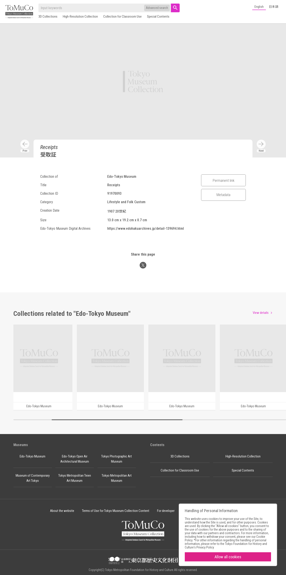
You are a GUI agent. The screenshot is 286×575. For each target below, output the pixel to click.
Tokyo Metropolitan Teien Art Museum (74, 478)
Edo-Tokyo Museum (32, 456)
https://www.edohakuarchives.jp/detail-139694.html (145, 228)
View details (261, 313)
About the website (62, 511)
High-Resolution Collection (80, 16)
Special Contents (158, 16)
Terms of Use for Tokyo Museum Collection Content (115, 511)
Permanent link (223, 180)
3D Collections (47, 16)
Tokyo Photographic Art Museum (116, 458)
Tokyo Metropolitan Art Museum (117, 478)
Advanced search (157, 8)
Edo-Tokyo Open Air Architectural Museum (74, 458)
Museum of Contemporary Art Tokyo (33, 478)
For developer (166, 511)
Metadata (223, 194)
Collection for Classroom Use (122, 16)
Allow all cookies (227, 556)
